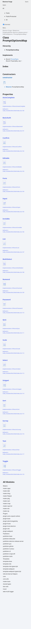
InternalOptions (7, 34)
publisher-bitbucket (9, 539)
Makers (5, 486)
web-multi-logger (8, 591)
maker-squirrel (7, 506)
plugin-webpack (8, 531)
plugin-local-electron (9, 526)
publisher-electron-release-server (13, 541)
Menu (4, 28)
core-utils (6, 579)
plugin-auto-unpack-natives (11, 516)
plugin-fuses (7, 524)
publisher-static (8, 556)
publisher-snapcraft (9, 554)
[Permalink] (14, 77)
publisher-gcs (7, 544)
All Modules (8, 482)
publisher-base (7, 536)
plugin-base (6, 519)
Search (26, 2)
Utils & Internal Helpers (10, 574)
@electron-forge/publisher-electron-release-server (15, 31)
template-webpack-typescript (12, 571)
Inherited (7, 24)
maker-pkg (6, 498)
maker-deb (6, 491)
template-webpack (8, 569)
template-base (7, 561)
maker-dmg (6, 493)
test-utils (5, 586)
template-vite (7, 564)
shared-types (7, 584)
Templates (6, 559)
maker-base (6, 581)
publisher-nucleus (8, 549)
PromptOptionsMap (20, 34)
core (4, 576)
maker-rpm (6, 501)
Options (4, 5)
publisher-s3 (7, 551)
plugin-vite (6, 529)
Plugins (5, 513)
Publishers (6, 534)
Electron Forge (7, 2)
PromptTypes (14, 59)
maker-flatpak (7, 496)
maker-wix (6, 508)
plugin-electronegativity (10, 521)
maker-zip (6, 511)
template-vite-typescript (10, 566)
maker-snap (6, 503)
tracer (5, 589)
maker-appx (6, 488)
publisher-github (8, 546)
